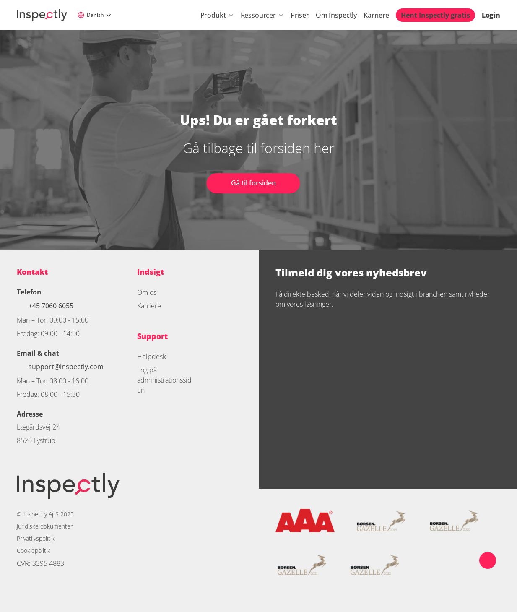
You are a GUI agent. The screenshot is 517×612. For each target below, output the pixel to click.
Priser (300, 15)
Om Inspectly (336, 15)
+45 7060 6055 (52, 305)
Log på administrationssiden (164, 380)
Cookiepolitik (33, 551)
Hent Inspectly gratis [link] (435, 15)
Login (491, 15)
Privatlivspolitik (36, 538)
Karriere (376, 15)
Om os (146, 292)
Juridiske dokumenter (45, 526)
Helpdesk (151, 356)
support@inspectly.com (66, 366)
